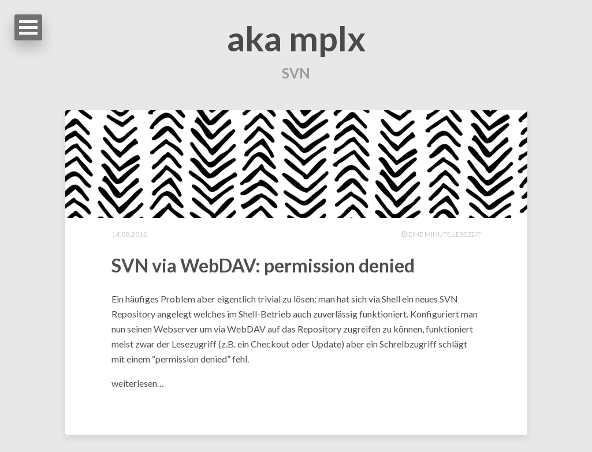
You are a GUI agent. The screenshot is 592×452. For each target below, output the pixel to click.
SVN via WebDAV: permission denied (263, 265)
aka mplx (296, 38)
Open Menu (28, 27)
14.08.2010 (129, 234)
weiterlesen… (137, 383)
